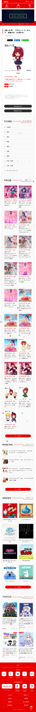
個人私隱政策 (26, 702)
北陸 (8, 151)
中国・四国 (10, 161)
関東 (8, 141)
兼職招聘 (10, 702)
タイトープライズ (11, 24)
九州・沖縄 (10, 165)
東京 (8, 137)
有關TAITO (27, 1)
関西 (8, 156)
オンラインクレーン (12, 170)
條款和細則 (9, 705)
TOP (3, 24)
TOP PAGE (10, 695)
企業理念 (10, 698)
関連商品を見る (18, 111)
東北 (8, 132)
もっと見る (18, 436)
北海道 (8, 127)
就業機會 (26, 698)
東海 (8, 146)
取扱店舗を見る (18, 106)
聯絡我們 (26, 705)
